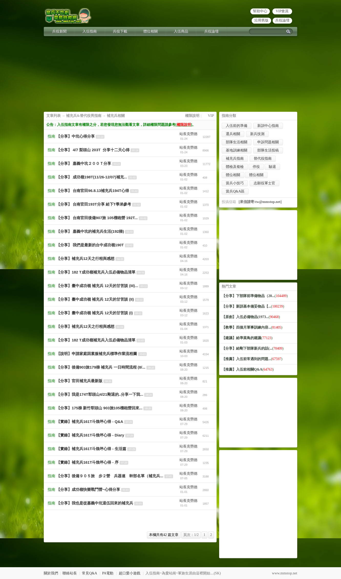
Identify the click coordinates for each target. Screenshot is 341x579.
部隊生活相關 (236, 142)
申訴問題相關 (268, 142)
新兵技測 (257, 134)
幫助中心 (260, 11)
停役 (256, 167)
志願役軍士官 (264, 183)
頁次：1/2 (191, 535)
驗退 (272, 167)
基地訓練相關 (236, 150)
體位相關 (150, 31)
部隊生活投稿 (268, 150)
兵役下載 (120, 31)
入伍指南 (89, 31)
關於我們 (51, 573)
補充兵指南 (235, 158)
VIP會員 (282, 11)
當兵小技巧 (235, 183)
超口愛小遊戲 (129, 573)
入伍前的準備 (236, 126)
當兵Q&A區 (235, 191)
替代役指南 (263, 158)
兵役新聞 (59, 31)
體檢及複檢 (235, 167)
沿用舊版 (261, 20)
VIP (211, 116)
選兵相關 (233, 134)
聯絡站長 (69, 573)
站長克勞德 (188, 134)
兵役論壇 (282, 20)
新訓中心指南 (268, 126)
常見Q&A (89, 573)
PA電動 (108, 573)
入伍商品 (181, 31)
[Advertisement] (170, 76)
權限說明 (192, 116)
